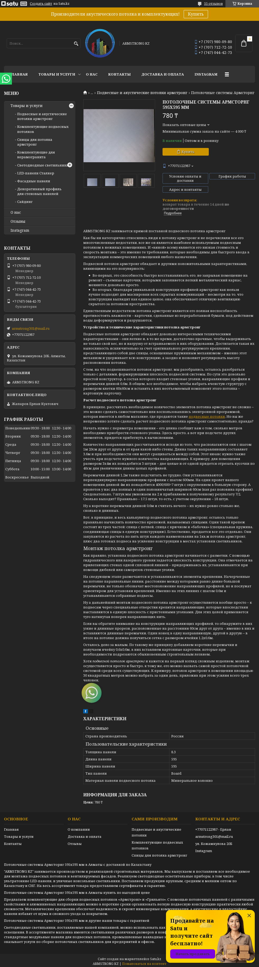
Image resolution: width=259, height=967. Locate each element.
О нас (92, 74)
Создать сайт (41, 4)
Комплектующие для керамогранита (36, 154)
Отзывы (18, 221)
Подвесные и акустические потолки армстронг (142, 93)
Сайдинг (25, 201)
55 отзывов (213, 3)
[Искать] (76, 43)
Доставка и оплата (162, 74)
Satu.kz (155, 959)
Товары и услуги (56, 74)
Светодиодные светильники (43, 165)
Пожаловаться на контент (144, 963)
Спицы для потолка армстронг (34, 142)
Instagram (206, 74)
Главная (18, 74)
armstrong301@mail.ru (30, 328)
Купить (196, 14)
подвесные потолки (207, 416)
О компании (79, 829)
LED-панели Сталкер (35, 173)
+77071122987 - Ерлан (213, 829)
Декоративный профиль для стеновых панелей (39, 191)
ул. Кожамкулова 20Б (213, 843)
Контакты (119, 74)
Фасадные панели (33, 181)
